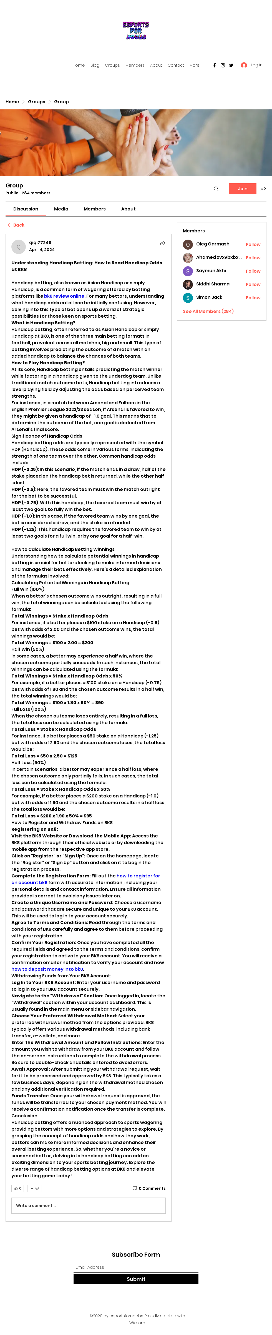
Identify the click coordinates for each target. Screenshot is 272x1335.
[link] (25, 209)
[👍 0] (17, 1188)
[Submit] (136, 1279)
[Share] (162, 243)
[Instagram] (223, 65)
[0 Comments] (149, 1188)
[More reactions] (34, 1188)
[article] (89, 728)
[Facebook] (214, 65)
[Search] (216, 188)
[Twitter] (231, 65)
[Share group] (263, 188)
